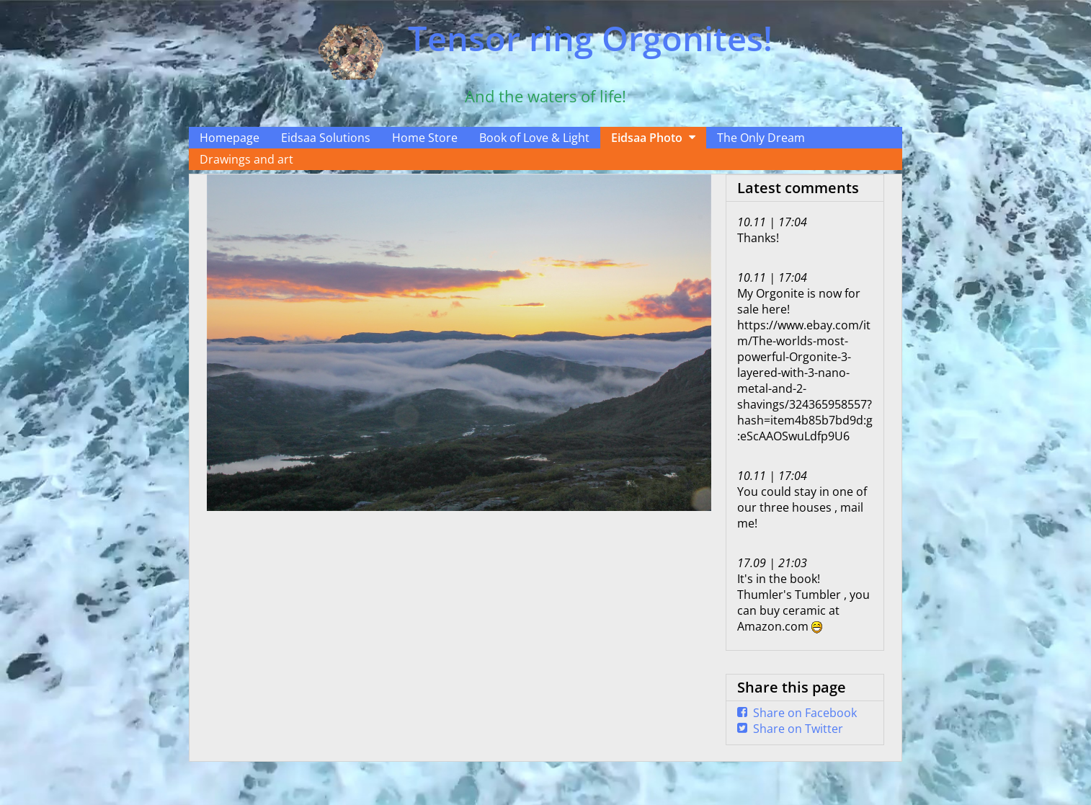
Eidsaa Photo (646, 138)
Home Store (425, 138)
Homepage (229, 138)
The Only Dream (761, 138)
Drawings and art (246, 159)
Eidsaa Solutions (325, 138)
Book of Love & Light (534, 138)
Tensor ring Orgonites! (590, 38)
